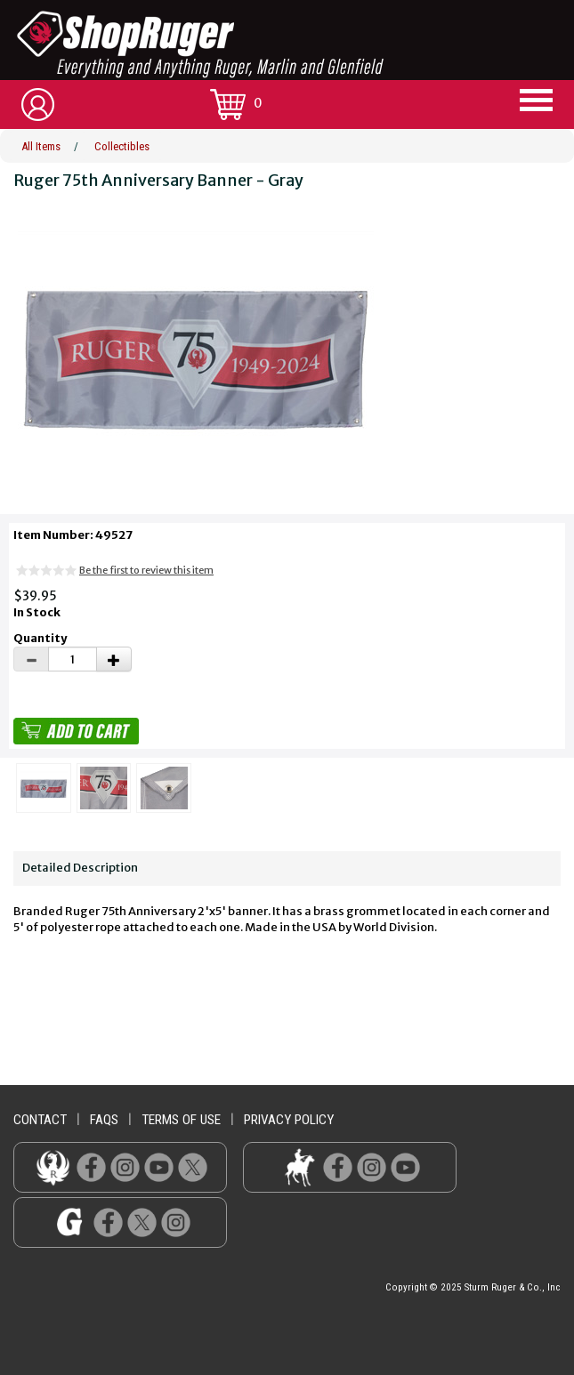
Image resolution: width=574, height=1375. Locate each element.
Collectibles (122, 146)
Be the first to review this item (146, 570)
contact (40, 1120)
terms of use (181, 1120)
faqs (104, 1120)
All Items (41, 146)
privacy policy (289, 1120)
